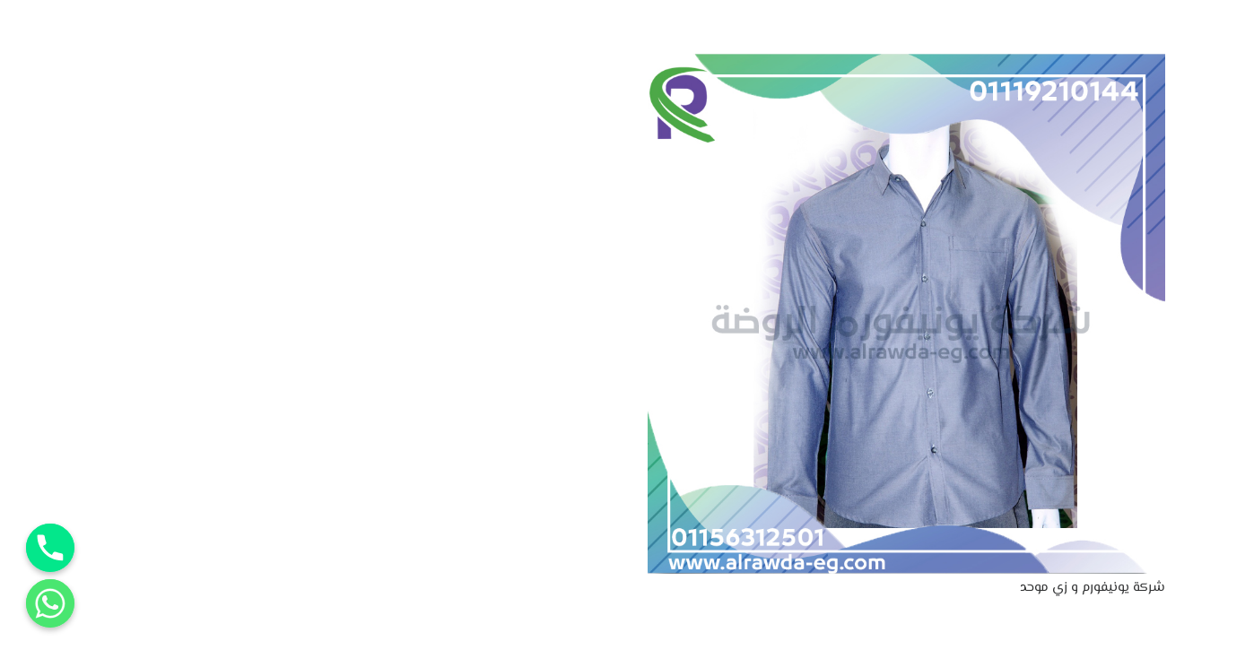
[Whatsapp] (50, 603)
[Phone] (50, 548)
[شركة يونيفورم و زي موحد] (907, 65)
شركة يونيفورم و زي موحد (1092, 587)
